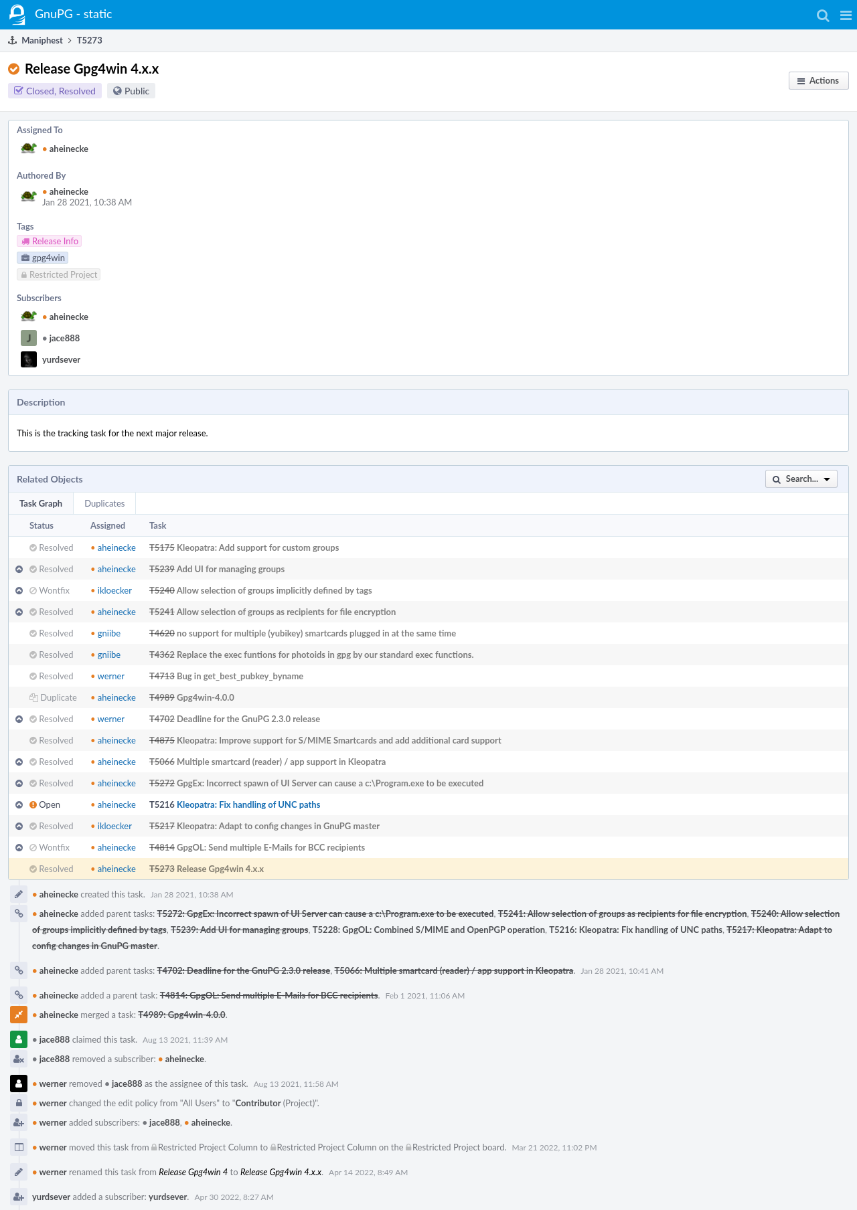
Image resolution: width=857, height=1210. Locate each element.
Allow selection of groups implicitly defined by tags (274, 590)
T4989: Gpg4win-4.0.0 (181, 1014)
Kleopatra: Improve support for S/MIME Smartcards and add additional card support (339, 740)
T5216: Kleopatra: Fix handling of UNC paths (635, 929)
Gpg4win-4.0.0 (205, 697)
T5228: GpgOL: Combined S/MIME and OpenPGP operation (429, 929)
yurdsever (61, 359)
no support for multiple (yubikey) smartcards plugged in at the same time (316, 633)
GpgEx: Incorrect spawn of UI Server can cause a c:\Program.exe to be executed (330, 783)
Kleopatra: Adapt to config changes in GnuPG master (278, 825)
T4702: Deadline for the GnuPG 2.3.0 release (244, 970)
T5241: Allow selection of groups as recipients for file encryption (622, 913)
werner (107, 676)
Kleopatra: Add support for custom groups (258, 547)
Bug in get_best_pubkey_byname (240, 676)
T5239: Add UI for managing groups (240, 929)
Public (137, 90)
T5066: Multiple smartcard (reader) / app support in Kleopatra (454, 970)
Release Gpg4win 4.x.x (220, 868)
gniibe (105, 633)
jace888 (61, 338)
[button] (846, 14)
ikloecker (111, 590)
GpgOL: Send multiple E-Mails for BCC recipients (271, 847)
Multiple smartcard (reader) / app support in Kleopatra (281, 761)
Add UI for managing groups (231, 569)
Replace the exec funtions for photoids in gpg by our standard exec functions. (325, 654)
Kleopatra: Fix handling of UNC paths (248, 804)
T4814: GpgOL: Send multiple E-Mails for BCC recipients (269, 995)
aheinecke (65, 148)
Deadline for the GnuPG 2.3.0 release (248, 718)
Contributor (258, 1103)
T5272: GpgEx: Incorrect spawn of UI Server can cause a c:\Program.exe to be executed (325, 913)
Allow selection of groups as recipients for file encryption (286, 611)
